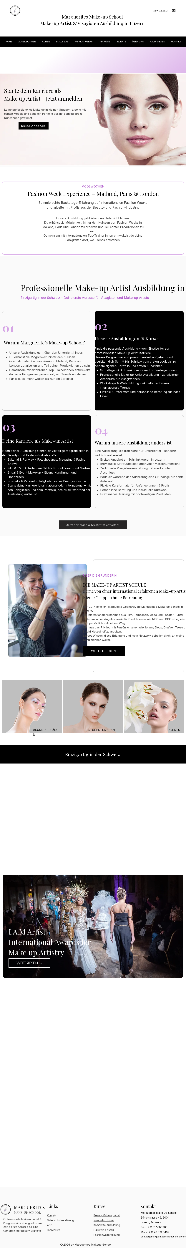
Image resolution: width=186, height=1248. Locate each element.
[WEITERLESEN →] (29, 963)
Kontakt (51, 1215)
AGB (49, 1225)
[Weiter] (177, 926)
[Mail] (173, 10)
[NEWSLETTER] (161, 10)
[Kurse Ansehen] (34, 126)
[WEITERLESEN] (104, 651)
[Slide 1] (88, 973)
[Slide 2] (93, 973)
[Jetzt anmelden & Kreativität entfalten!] (93, 524)
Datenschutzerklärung (60, 1220)
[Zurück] (9, 926)
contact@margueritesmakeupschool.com (163, 1236)
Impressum (53, 1230)
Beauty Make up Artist (107, 1215)
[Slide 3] (98, 973)
